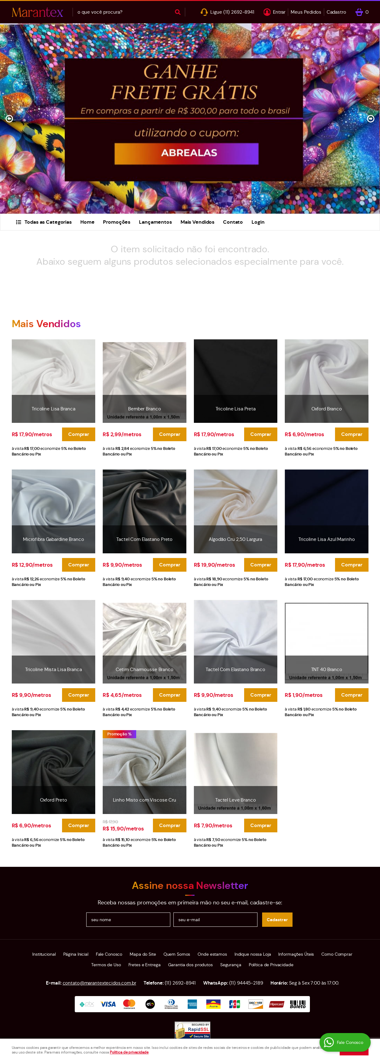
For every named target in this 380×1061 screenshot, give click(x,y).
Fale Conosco (109, 954)
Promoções (116, 222)
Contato (233, 222)
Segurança (230, 964)
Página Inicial (75, 954)
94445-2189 (246, 983)
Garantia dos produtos (190, 964)
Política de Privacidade (271, 964)
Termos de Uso (106, 964)
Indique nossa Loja (253, 954)
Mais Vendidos (197, 222)
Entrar (279, 12)
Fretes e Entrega (144, 964)
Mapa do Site (143, 954)
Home (87, 222)
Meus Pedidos (306, 12)
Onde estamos (212, 954)
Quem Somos (176, 954)
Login (258, 222)
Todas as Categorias (48, 222)
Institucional (44, 954)
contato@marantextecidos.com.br (99, 983)
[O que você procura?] (178, 12)
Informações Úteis (296, 954)
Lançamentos (155, 222)
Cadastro (336, 12)
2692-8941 (238, 12)
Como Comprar (336, 954)
